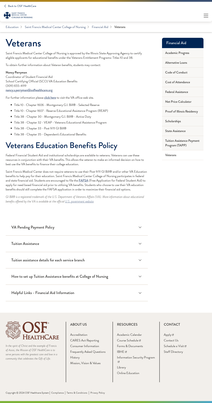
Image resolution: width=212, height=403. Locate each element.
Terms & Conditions (77, 393)
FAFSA (83, 180)
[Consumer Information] (84, 346)
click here (50, 97)
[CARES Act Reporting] (84, 340)
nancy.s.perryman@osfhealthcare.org (29, 90)
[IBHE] (122, 351)
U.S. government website (79, 201)
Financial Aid (102, 27)
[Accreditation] (78, 334)
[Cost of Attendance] (182, 82)
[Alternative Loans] (182, 63)
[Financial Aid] (182, 43)
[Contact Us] (171, 340)
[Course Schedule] (129, 340)
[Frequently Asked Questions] (87, 351)
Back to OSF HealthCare (22, 6)
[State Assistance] (182, 131)
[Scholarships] (182, 121)
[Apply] (169, 334)
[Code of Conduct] (182, 72)
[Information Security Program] (136, 359)
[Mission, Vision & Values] (85, 363)
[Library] (121, 367)
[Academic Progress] (182, 53)
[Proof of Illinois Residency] (182, 111)
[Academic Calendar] (129, 334)
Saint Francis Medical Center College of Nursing (57, 27)
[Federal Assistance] (182, 92)
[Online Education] (128, 373)
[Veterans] (182, 155)
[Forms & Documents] (130, 346)
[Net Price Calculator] (182, 102)
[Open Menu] (206, 15)
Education (14, 27)
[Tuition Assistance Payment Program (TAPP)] (182, 143)
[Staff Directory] (173, 351)
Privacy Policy (97, 393)
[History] (75, 357)
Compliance (57, 393)
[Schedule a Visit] (175, 346)
